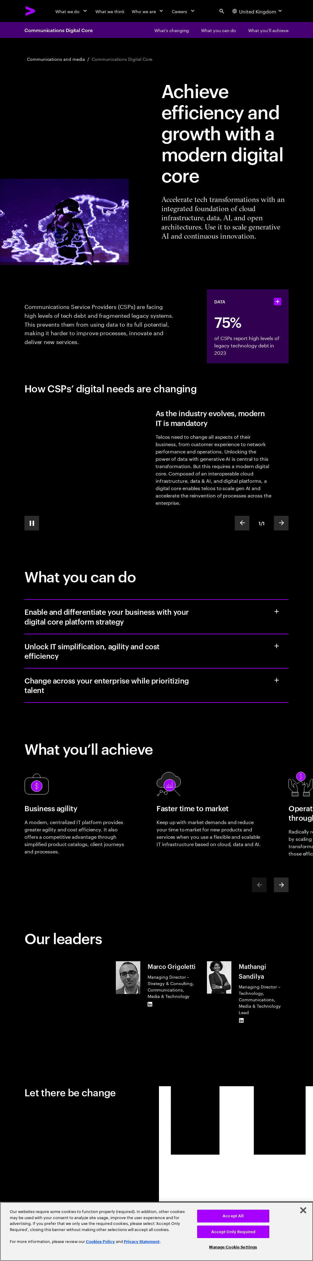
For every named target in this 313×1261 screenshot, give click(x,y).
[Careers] (183, 11)
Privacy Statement (142, 1242)
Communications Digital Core (58, 30)
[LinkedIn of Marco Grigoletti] (150, 1004)
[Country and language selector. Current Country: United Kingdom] (258, 11)
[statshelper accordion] (277, 301)
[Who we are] (148, 11)
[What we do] (71, 11)
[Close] (303, 1210)
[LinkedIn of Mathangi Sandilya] (241, 1020)
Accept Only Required (233, 1232)
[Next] (281, 885)
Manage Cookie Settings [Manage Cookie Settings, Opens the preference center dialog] (233, 1247)
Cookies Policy (100, 1242)
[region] (156, 1231)
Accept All (233, 1216)
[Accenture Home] (30, 11)
